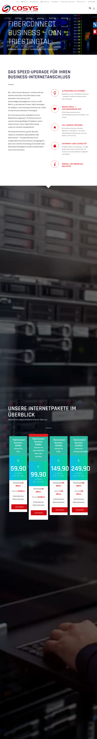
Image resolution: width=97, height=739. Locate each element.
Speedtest (54, 2)
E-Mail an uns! (81, 2)
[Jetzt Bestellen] (19, 506)
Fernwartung (45, 2)
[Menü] (94, 9)
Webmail (24, 2)
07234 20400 (91, 2)
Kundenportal (34, 2)
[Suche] (89, 9)
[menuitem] (17, 1)
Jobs (17, 2)
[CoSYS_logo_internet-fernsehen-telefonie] (20, 9)
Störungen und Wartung (68, 2)
